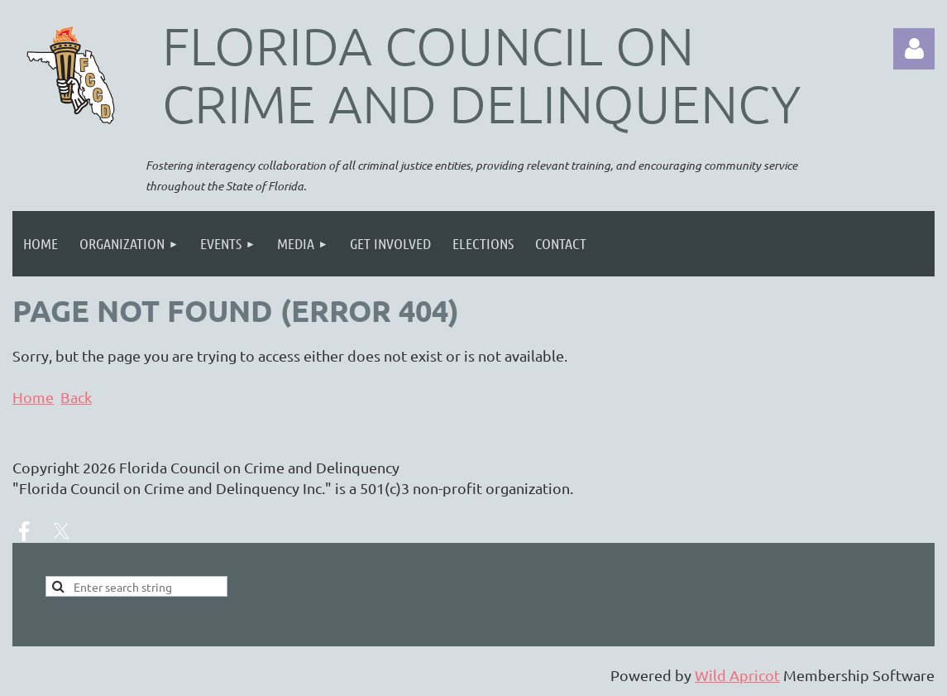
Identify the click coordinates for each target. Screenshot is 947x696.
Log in (914, 49)
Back (76, 397)
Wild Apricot (737, 675)
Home (33, 397)
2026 (99, 467)
